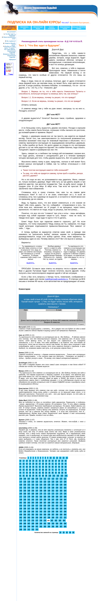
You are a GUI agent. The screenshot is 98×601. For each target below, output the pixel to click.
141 (21, 489)
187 (61, 498)
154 (25, 492)
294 (57, 525)
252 (33, 516)
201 (21, 504)
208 (49, 504)
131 (29, 486)
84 (46, 474)
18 (27, 462)
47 (23, 468)
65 (33, 471)
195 (45, 501)
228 (33, 510)
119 (29, 483)
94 (30, 477)
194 (41, 501)
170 (41, 495)
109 (37, 480)
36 (36, 465)
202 (25, 504)
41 (52, 465)
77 (23, 474)
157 (37, 492)
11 (54, 459)
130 (25, 486)
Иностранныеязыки (65, 27)
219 (45, 507)
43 (59, 465)
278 (41, 522)
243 (45, 513)
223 (61, 507)
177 (21, 498)
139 (61, 486)
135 (45, 486)
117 (21, 483)
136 (49, 486)
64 (30, 471)
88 (59, 474)
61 (20, 471)
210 (57, 504)
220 (49, 507)
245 (53, 513)
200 (65, 501)
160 (49, 492)
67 (40, 471)
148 (49, 489)
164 (65, 492)
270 (57, 519)
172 (49, 495)
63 (27, 471)
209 (53, 504)
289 (37, 525)
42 (56, 465)
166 (25, 495)
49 (30, 468)
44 (62, 465)
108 (33, 480)
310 (25, 531)
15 (67, 459)
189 (21, 501)
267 (45, 519)
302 (41, 528)
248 (65, 513)
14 (63, 459)
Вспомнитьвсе (25, 27)
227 (29, 510)
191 (29, 501)
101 (54, 477)
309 (21, 531)
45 (65, 465)
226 (25, 510)
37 (40, 465)
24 (46, 462)
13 (60, 459)
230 (41, 510)
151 (61, 489)
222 (57, 507)
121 (37, 483)
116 (65, 480)
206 (41, 504)
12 (57, 459)
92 (23, 477)
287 (29, 525)
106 (25, 480)
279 (45, 522)
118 (25, 483)
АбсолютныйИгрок (38, 27)
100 (50, 477)
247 (61, 513)
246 (57, 513)
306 (57, 528)
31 (20, 465)
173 (53, 495)
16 (20, 462)
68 (43, 471)
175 (61, 495)
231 (45, 510)
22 (40, 462)
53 (43, 468)
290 (41, 525)
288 (33, 525)
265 (37, 519)
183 (45, 498)
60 (65, 468)
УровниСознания (51, 27)
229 (37, 510)
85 (49, 474)
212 (65, 504)
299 (29, 528)
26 (52, 462)
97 (40, 477)
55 (49, 468)
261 (21, 519)
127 (61, 483)
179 (29, 498)
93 (27, 477)
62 (23, 471)
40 (49, 465)
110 (41, 480)
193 (37, 501)
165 (21, 495)
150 (57, 489)
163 (61, 492)
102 (58, 477)
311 (29, 531)
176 (65, 495)
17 (23, 462)
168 (33, 495)
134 (41, 486)
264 (33, 519)
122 (41, 483)
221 (53, 507)
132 (33, 486)
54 (46, 468)
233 (53, 510)
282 (56, 522)
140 (65, 486)
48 (27, 468)
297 (21, 528)
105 (21, 480)
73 (59, 471)
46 (20, 468)
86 (52, 474)
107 (29, 480)
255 (45, 516)
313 (37, 531)
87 (56, 474)
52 (40, 468)
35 (33, 465)
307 (61, 528)
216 (33, 507)
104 (66, 477)
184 (49, 498)
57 (56, 468)
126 (57, 483)
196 (49, 501)
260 (65, 516)
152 (65, 489)
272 (65, 519)
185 (53, 498)
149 (53, 489)
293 (53, 525)
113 (53, 480)
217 (37, 507)
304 (49, 528)
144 (33, 489)
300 (33, 528)
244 (49, 513)
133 (37, 486)
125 (53, 483)
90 (65, 474)
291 (45, 525)
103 (62, 477)
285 (21, 525)
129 (21, 486)
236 (65, 510)
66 (36, 471)
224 (65, 507)
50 (33, 468)
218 (41, 507)
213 (21, 507)
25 (49, 462)
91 (20, 477)
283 (60, 522)
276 (33, 522)
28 (59, 462)
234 (57, 510)
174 (57, 495)
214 (25, 507)
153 (21, 492)
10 (50, 459)
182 (41, 498)
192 (33, 501)
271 (61, 519)
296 (65, 525)
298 (25, 528)
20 (33, 462)
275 (29, 522)
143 (29, 489)
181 (37, 498)
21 (36, 462)
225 (21, 510)
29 (62, 462)
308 (65, 528)
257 (53, 516)
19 (30, 462)
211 (61, 504)
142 (25, 489)
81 (36, 474)
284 (64, 522)
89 (62, 474)
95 (33, 477)
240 (33, 513)
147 (45, 489)
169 (37, 495)
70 (49, 471)
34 (30, 465)
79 (30, 474)
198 (57, 501)
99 (46, 477)
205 (37, 504)
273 (21, 522)
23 (43, 462)
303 (45, 528)
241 (37, 513)
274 (25, 522)
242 (41, 513)
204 (33, 504)
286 (25, 525)
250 (25, 516)
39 (46, 465)
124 (49, 483)
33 (27, 465)
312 (33, 531)
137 (53, 486)
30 (65, 462)
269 (53, 519)
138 (57, 486)
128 (65, 483)
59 (62, 468)
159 (45, 492)
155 (29, 492)
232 (49, 510)
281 (52, 522)
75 (65, 471)
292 (49, 525)
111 (45, 480)
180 (33, 498)
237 (21, 513)
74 (62, 471)
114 (57, 480)
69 (46, 471)
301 (37, 528)
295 (61, 525)
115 (61, 480)
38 (43, 465)
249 (21, 516)
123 (45, 483)
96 (36, 477)
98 (43, 477)
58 (59, 468)
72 (56, 471)
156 (33, 492)
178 (25, 498)
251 (29, 516)
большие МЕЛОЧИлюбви (78, 27)
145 (37, 489)
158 (41, 492)
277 (37, 522)
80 (33, 474)
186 (57, 498)
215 (29, 507)
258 (57, 516)
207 (45, 504)
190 (25, 501)
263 (29, 519)
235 (61, 510)
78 (27, 474)
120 (33, 483)
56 (52, 468)
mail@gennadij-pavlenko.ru (56, 279)
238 (25, 513)
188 (65, 498)
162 (57, 492)
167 (29, 495)
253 (37, 516)
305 (53, 528)
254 (41, 516)
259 (61, 516)
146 (41, 489)
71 (52, 471)
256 (49, 516)
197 (53, 501)
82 (40, 474)
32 (23, 465)
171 (45, 495)
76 (20, 474)
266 (41, 519)
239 (29, 513)
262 (25, 519)
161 (53, 492)
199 (61, 501)
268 (49, 519)
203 (29, 504)
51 (36, 468)
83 (43, 474)
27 (56, 462)
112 (49, 480)
